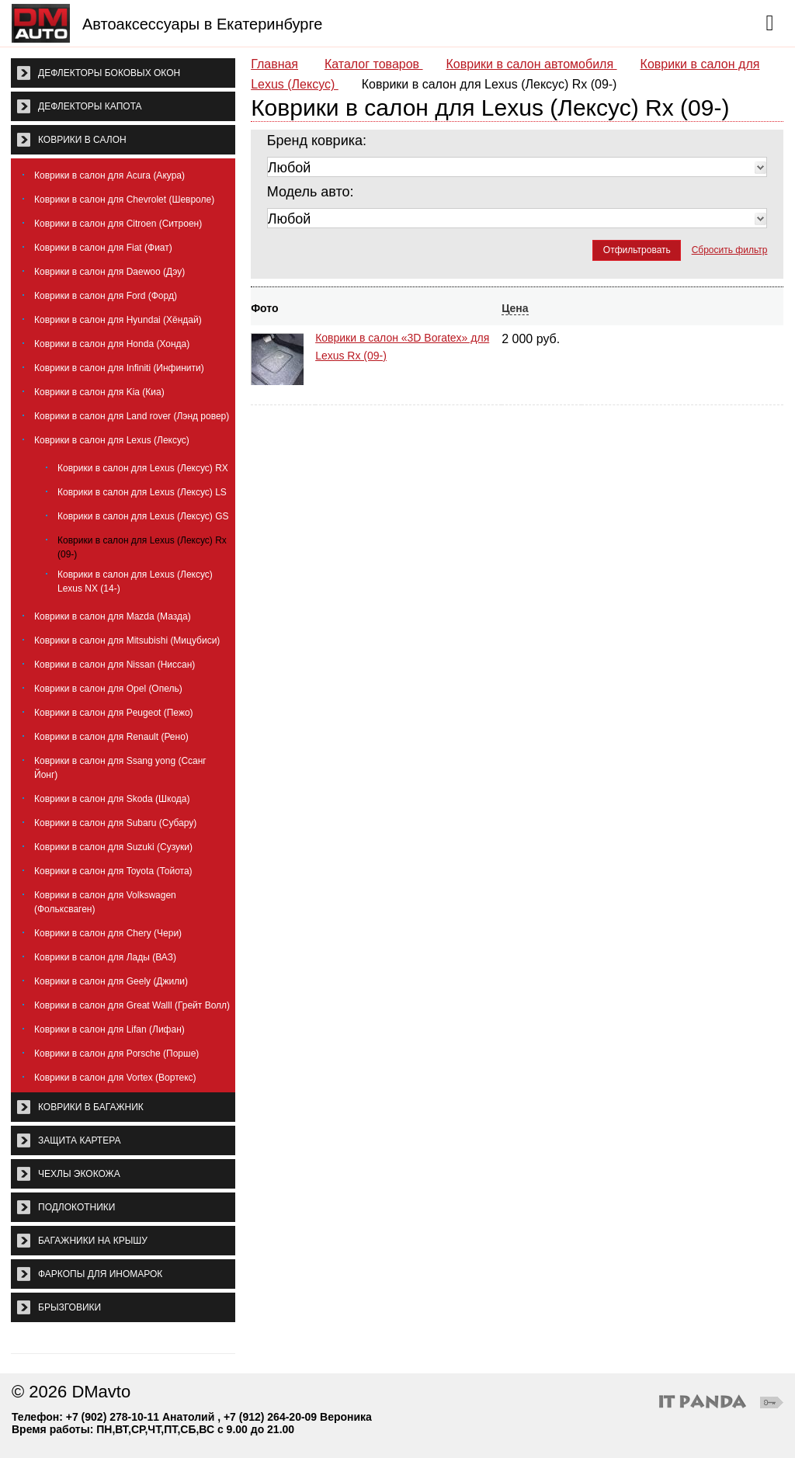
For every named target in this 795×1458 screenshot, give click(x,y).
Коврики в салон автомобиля (531, 64)
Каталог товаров (374, 64)
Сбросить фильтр (730, 250)
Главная (274, 64)
